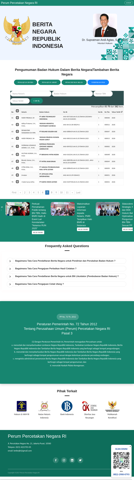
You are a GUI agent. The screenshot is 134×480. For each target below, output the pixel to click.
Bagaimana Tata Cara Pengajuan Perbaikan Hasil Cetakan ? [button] (45, 268)
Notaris (24, 112)
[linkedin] (72, 460)
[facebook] (56, 460)
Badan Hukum (44, 112)
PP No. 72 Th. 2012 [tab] (68, 316)
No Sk (65, 112)
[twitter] (80, 460)
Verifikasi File (98, 82)
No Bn (100, 112)
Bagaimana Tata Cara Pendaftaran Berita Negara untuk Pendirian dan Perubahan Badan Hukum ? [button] (65, 261)
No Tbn (107, 112)
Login (128, 3)
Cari (36, 101)
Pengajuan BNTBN (25, 82)
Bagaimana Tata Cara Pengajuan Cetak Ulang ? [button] (39, 284)
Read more (34, 214)
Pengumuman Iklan (74, 82)
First (14, 192)
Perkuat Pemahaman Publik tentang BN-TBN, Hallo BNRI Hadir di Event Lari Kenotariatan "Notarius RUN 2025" (80, 216)
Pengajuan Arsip (49, 82)
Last (78, 192)
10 (61, 192)
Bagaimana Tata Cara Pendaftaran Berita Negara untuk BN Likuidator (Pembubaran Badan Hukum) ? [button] (67, 276)
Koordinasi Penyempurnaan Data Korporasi (36, 207)
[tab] (67, 261)
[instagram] (64, 460)
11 (67, 192)
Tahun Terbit (116, 112)
